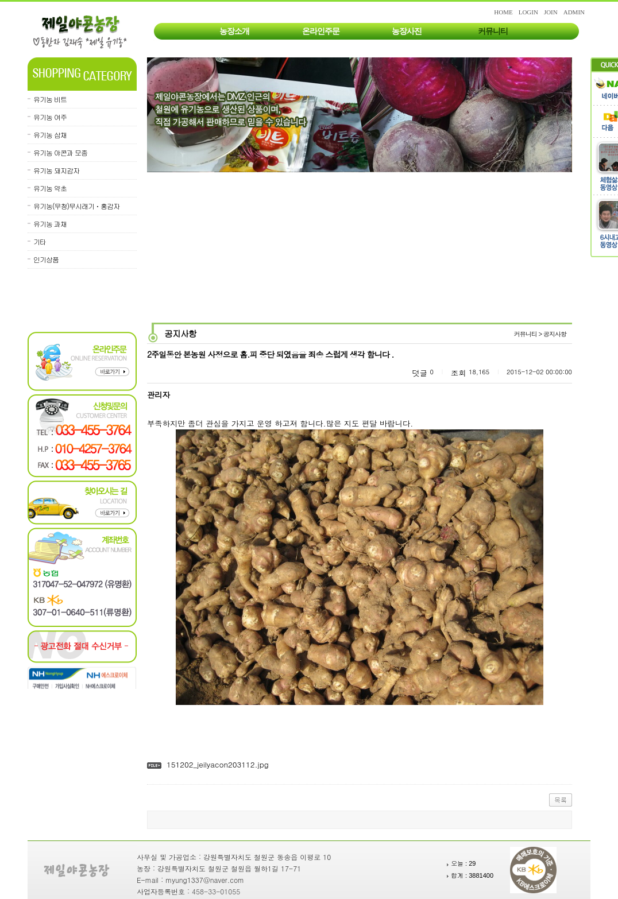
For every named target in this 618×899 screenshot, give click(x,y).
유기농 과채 (50, 223)
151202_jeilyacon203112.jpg (218, 764)
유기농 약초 (50, 188)
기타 (39, 241)
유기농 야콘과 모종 (60, 152)
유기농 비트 (50, 99)
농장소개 (234, 31)
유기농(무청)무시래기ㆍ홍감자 (76, 206)
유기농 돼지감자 (56, 170)
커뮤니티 (493, 31)
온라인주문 (320, 31)
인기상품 (46, 259)
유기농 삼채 (50, 135)
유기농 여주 (50, 117)
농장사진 (407, 31)
